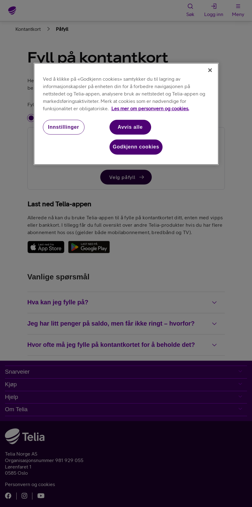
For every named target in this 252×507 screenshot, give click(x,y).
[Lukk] (210, 70)
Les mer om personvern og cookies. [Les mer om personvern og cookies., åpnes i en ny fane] (150, 108)
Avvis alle (130, 127)
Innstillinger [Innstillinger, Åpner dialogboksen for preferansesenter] (63, 127)
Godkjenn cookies (136, 146)
